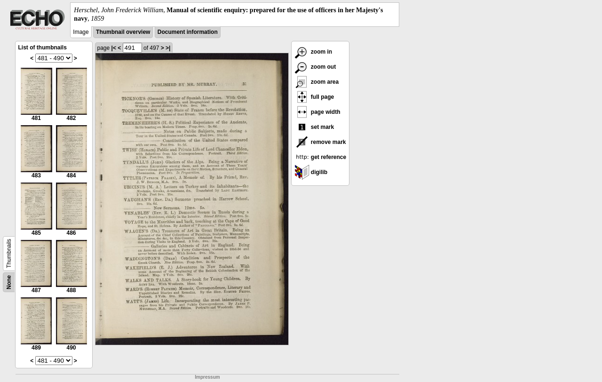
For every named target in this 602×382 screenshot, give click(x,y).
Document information (188, 32)
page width (317, 112)
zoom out (315, 67)
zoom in (313, 51)
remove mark (320, 142)
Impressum (207, 377)
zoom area (316, 82)
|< (113, 48)
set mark (314, 127)
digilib (311, 172)
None (9, 282)
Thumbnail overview (123, 32)
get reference (320, 157)
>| (168, 48)
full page (314, 97)
